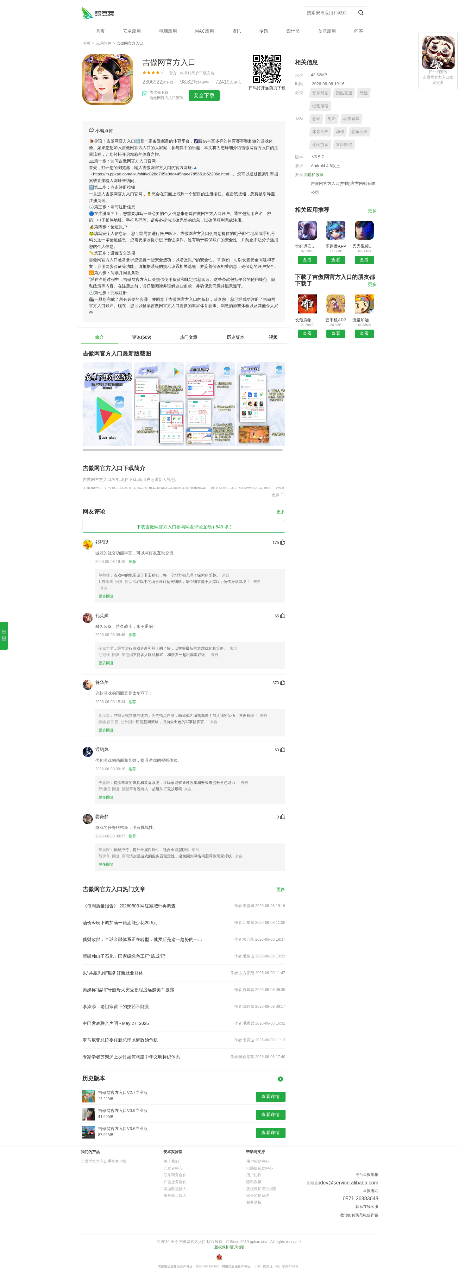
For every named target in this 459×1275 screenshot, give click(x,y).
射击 (332, 118)
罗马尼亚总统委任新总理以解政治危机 (120, 1040)
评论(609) (141, 337)
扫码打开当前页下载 (267, 87)
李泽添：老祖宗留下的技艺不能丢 (116, 1006)
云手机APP (335, 320)
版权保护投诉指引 (261, 1189)
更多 (278, 493)
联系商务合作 (175, 1175)
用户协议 (253, 1175)
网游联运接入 (175, 1189)
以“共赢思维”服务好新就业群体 (113, 972)
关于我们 (171, 1161)
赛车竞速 (359, 131)
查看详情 (270, 1096)
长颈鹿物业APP (307, 320)
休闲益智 (320, 144)
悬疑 (364, 93)
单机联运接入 (175, 1195)
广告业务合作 (175, 1182)
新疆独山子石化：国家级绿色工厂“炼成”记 (124, 956)
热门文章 (189, 337)
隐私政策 (315, 174)
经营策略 (320, 106)
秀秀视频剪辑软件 (364, 246)
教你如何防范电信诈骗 (359, 1215)
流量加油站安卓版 (364, 320)
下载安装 (206, 73)
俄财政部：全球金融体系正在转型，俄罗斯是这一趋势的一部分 (143, 939)
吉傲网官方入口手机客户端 (104, 1161)
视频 (273, 337)
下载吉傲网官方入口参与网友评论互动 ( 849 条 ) (183, 526)
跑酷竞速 (344, 93)
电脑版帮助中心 (259, 1168)
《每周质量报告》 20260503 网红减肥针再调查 (129, 905)
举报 (4, 635)
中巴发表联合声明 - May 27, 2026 (116, 1023)
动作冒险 (351, 118)
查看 (307, 259)
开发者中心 (173, 1168)
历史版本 (235, 337)
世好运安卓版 (307, 246)
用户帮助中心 (257, 1161)
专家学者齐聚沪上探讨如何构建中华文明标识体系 (131, 1056)
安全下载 (204, 95)
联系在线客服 (366, 1206)
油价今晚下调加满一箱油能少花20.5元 (120, 922)
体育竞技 (320, 131)
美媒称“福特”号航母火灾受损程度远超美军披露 (128, 989)
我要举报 (253, 1202)
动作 (340, 131)
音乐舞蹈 (320, 93)
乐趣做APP (335, 246)
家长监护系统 (257, 1195)
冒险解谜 (344, 144)
